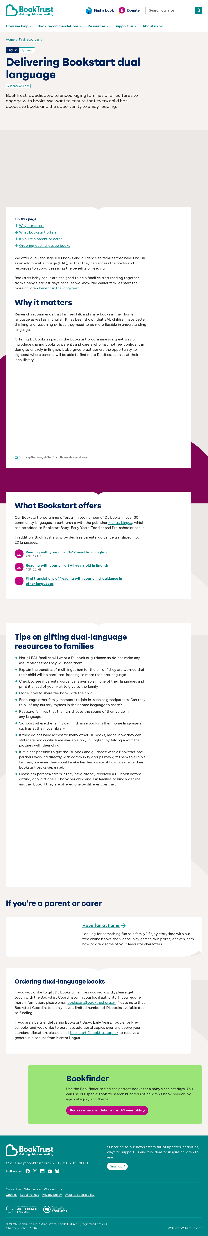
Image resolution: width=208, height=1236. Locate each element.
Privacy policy (52, 1194)
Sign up (118, 1166)
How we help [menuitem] (19, 26)
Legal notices (29, 1194)
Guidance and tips (18, 86)
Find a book (104, 10)
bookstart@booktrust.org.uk (91, 1002)
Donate (133, 10)
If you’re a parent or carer (38, 239)
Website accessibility (80, 1194)
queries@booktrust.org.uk (32, 1163)
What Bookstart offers (35, 232)
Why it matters (29, 225)
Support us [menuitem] (126, 26)
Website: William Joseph (185, 1228)
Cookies (11, 1194)
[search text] (170, 10)
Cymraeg (26, 50)
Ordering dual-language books (42, 245)
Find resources (29, 39)
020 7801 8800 (75, 1163)
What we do (32, 1189)
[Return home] (29, 10)
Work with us (53, 1189)
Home (10, 39)
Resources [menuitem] (99, 26)
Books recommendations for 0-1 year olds (108, 1110)
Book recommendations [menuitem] (60, 26)
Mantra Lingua (120, 522)
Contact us (13, 1189)
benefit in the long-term (59, 288)
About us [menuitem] (153, 26)
